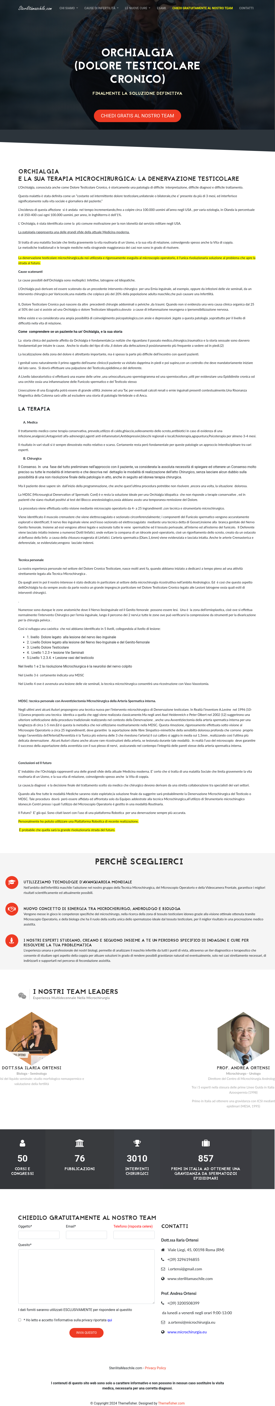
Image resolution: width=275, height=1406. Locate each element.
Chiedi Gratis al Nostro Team (137, 115)
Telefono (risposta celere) (133, 1226)
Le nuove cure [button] (136, 8)
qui (109, 1320)
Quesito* (25, 1245)
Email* (71, 1226)
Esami (161, 8)
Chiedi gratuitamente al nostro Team (202, 8)
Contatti (246, 8)
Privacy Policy (155, 1368)
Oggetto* (25, 1226)
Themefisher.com (171, 1403)
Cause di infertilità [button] (100, 8)
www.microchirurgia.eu (187, 1331)
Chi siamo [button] (67, 8)
